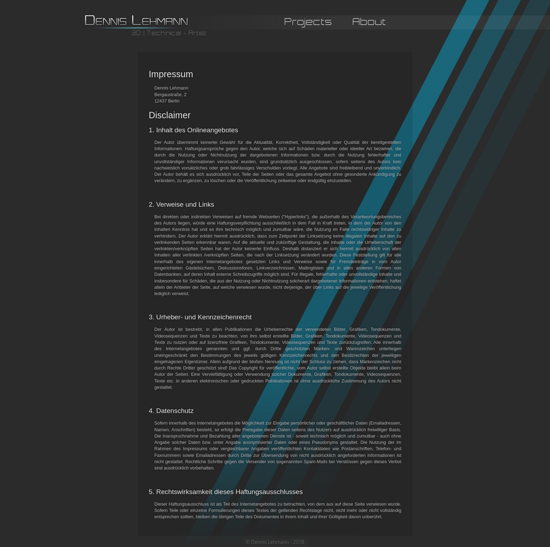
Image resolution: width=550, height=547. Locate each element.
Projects (309, 22)
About (370, 22)
